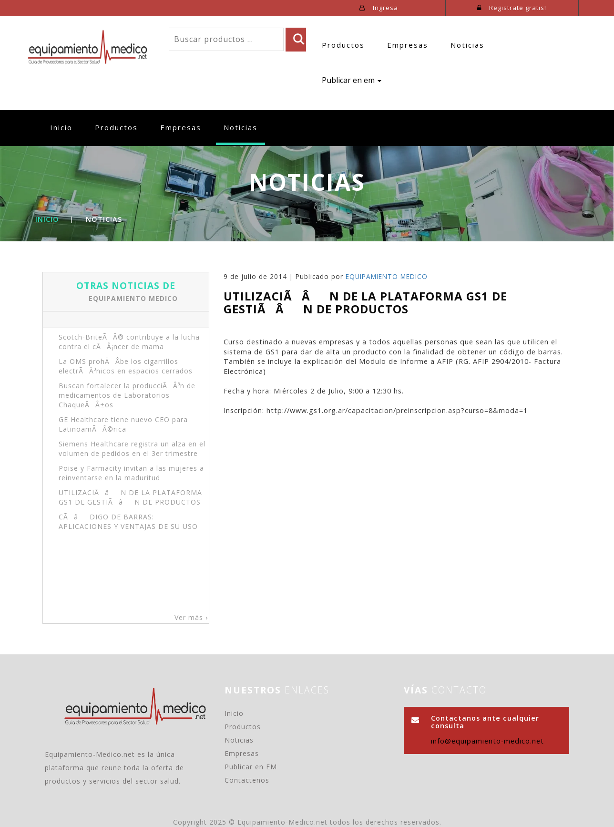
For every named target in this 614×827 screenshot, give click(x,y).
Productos (343, 45)
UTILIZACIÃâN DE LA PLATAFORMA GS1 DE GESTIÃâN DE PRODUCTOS (130, 497)
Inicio (65, 127)
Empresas (407, 45)
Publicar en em (351, 80)
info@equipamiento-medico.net (487, 740)
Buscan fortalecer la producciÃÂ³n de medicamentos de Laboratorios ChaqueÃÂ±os (127, 395)
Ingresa (378, 7)
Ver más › (191, 617)
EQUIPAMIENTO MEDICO (133, 298)
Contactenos (247, 780)
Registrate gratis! (511, 7)
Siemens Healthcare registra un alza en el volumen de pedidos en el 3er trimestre (132, 448)
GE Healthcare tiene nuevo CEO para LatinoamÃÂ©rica (123, 424)
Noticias (467, 45)
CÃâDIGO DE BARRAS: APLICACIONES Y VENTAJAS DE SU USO (128, 521)
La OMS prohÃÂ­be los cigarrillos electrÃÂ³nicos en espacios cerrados (126, 366)
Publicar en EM (251, 766)
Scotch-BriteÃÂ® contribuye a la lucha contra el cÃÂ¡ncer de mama (129, 341)
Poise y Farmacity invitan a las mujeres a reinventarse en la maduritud (131, 473)
